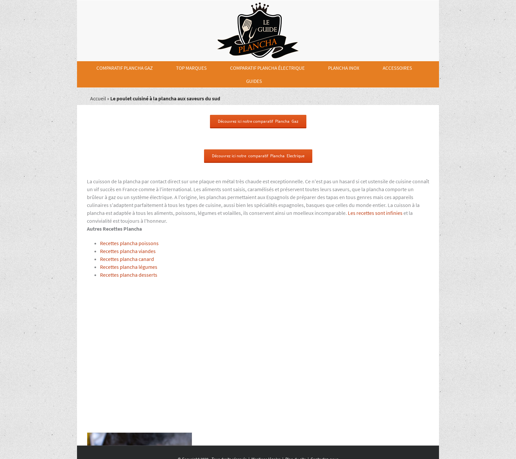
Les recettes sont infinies (375, 213)
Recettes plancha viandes (128, 251)
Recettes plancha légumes (128, 267)
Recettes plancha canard (127, 259)
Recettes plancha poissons (129, 243)
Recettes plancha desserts (128, 274)
